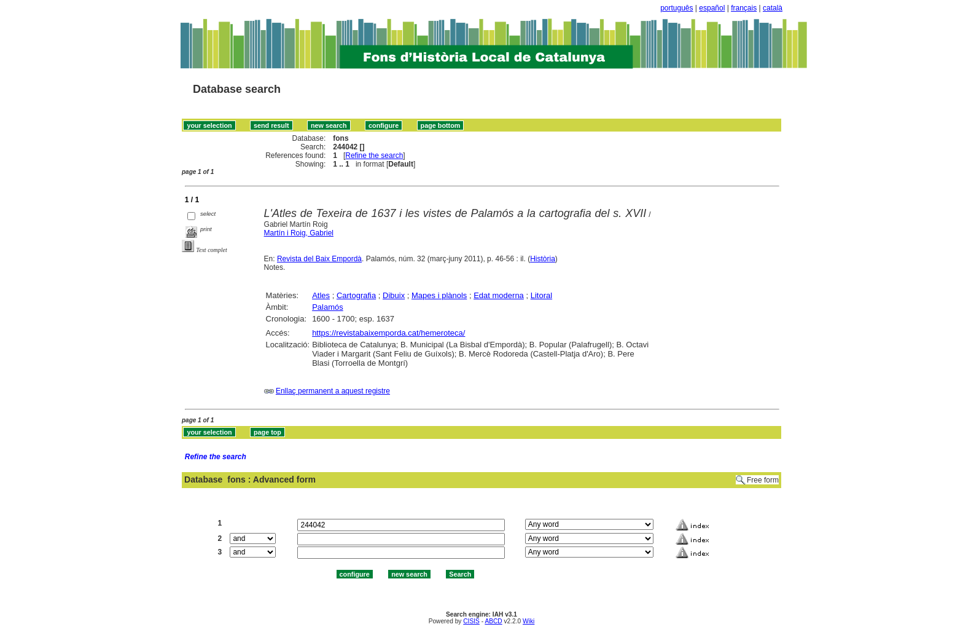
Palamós (327, 307)
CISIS (471, 621)
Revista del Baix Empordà (319, 258)
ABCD (493, 621)
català (772, 8)
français (744, 8)
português (676, 8)
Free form (763, 480)
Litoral (541, 295)
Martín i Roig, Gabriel (298, 233)
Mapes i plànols (439, 295)
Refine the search (374, 155)
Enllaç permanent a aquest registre (333, 391)
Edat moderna (499, 295)
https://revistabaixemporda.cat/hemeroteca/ (388, 332)
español (712, 8)
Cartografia (356, 295)
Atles (321, 295)
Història (542, 258)
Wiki (528, 621)
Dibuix (394, 295)
